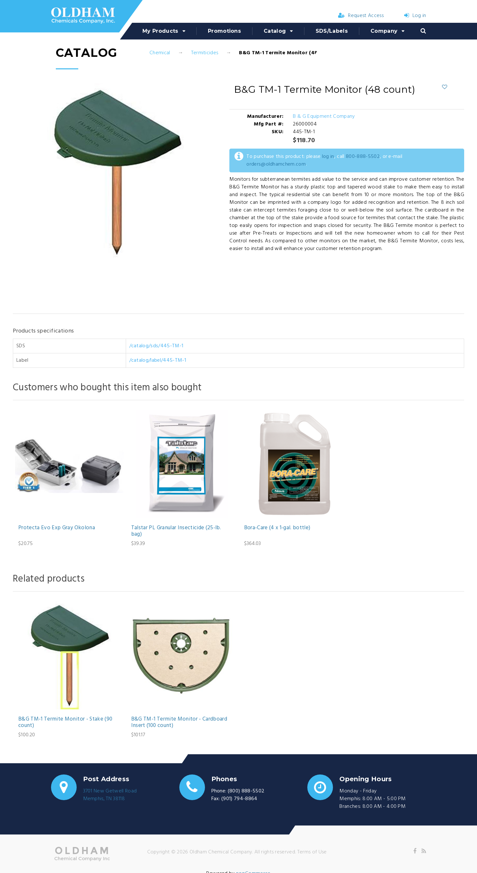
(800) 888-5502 (246, 791)
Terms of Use (312, 852)
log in (328, 156)
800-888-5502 (363, 156)
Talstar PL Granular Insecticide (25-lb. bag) (176, 531)
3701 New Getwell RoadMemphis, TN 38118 (110, 795)
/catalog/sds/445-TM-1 (156, 346)
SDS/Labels (332, 31)
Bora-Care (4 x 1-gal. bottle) (277, 528)
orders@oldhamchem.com (276, 164)
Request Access (361, 16)
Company (384, 31)
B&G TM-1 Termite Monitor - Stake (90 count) (65, 722)
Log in (415, 16)
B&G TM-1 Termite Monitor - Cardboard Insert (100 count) (179, 722)
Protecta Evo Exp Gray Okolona (56, 528)
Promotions (224, 31)
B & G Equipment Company (324, 116)
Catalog (275, 31)
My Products (160, 31)
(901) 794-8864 (239, 799)
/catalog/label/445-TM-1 (157, 360)
